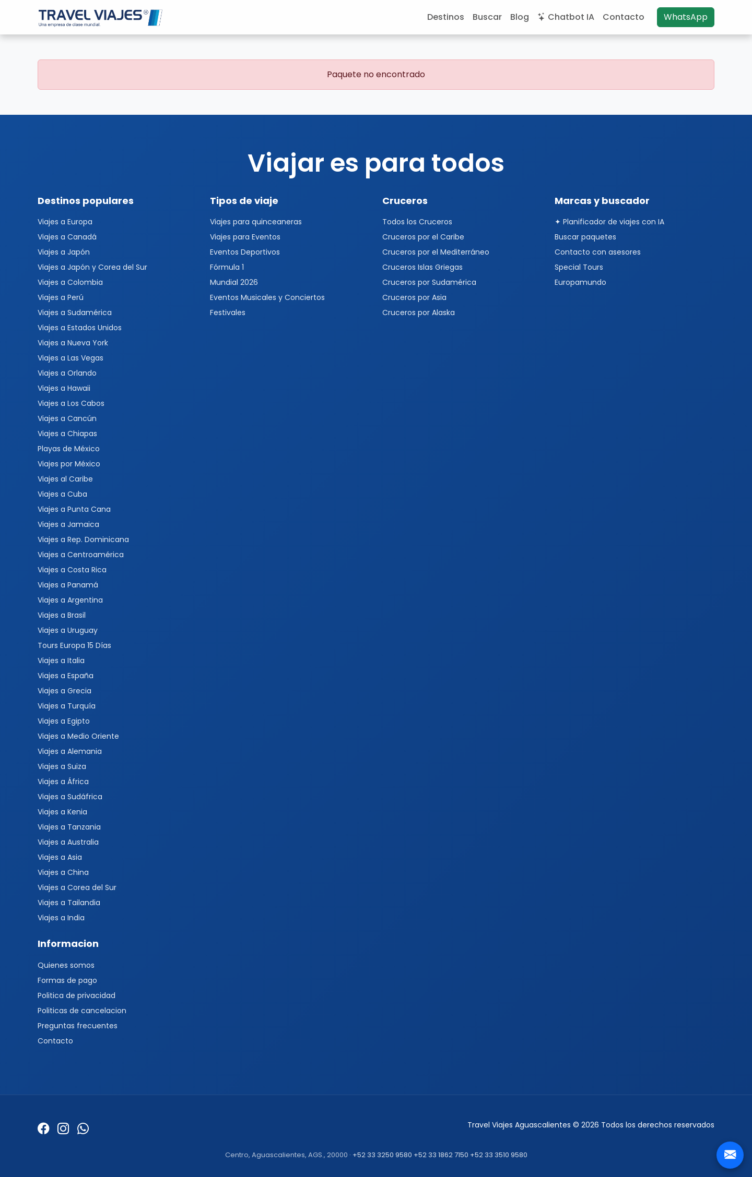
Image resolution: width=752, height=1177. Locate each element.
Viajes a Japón (64, 252)
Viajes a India (61, 917)
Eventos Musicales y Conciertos (267, 297)
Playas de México (69, 448)
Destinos (445, 17)
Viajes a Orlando (67, 373)
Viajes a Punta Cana (74, 509)
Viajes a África (63, 781)
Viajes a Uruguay (68, 630)
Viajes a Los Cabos (71, 403)
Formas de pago (67, 980)
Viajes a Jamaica (68, 524)
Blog (519, 17)
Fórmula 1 (227, 267)
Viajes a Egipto (64, 721)
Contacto (623, 17)
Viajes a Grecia (64, 691)
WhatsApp (686, 17)
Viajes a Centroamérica (81, 554)
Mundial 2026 (234, 282)
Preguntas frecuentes (78, 1025)
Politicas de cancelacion (82, 1010)
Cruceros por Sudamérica (429, 282)
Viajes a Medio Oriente (78, 736)
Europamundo (580, 282)
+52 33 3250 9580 (382, 1155)
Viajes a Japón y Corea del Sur (92, 267)
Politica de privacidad (76, 995)
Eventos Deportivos (245, 252)
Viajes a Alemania (70, 751)
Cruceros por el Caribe (423, 237)
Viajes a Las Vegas (70, 358)
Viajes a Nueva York (73, 343)
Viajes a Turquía (67, 706)
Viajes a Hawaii (64, 388)
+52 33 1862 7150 (441, 1155)
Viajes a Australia (68, 842)
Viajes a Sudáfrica (70, 796)
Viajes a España (65, 675)
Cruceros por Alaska (418, 312)
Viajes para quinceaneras (256, 222)
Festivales (227, 312)
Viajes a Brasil (62, 615)
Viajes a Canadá (67, 237)
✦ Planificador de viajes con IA (609, 222)
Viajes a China (63, 872)
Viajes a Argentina (70, 600)
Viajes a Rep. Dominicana (83, 539)
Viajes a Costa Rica (72, 570)
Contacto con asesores (598, 252)
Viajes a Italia (61, 660)
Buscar (487, 17)
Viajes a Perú (61, 297)
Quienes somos (66, 965)
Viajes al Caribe (65, 479)
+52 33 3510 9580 (498, 1155)
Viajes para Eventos (245, 237)
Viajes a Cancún (67, 418)
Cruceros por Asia (414, 297)
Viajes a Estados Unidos (80, 327)
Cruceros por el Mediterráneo (435, 252)
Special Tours (579, 267)
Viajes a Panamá (68, 585)
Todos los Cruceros (417, 222)
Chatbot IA (565, 17)
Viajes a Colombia (70, 282)
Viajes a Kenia (62, 812)
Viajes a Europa (65, 222)
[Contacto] (730, 1155)
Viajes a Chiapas (67, 433)
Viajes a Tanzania (69, 827)
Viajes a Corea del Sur (77, 887)
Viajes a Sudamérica (75, 312)
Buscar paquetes (585, 237)
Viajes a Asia (60, 857)
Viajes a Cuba (62, 494)
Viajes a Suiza (62, 766)
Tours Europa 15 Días (74, 645)
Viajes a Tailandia (69, 902)
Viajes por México (69, 464)
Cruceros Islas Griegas (422, 267)
